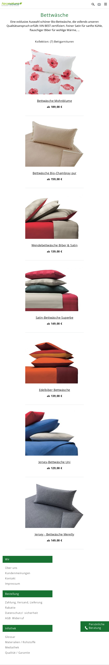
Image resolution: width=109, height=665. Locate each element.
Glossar (10, 602)
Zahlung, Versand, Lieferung (78, 568)
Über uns (11, 568)
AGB (62, 583)
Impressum (12, 583)
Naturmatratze (23, 656)
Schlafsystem (64, 656)
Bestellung (67, 559)
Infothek (10, 594)
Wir (7, 559)
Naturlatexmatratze (44, 656)
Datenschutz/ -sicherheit (76, 578)
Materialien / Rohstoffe (20, 607)
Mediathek (12, 613)
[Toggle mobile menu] (105, 4)
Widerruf (73, 583)
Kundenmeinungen (17, 573)
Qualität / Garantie (17, 618)
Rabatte (65, 573)
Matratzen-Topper (84, 656)
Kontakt (10, 578)
